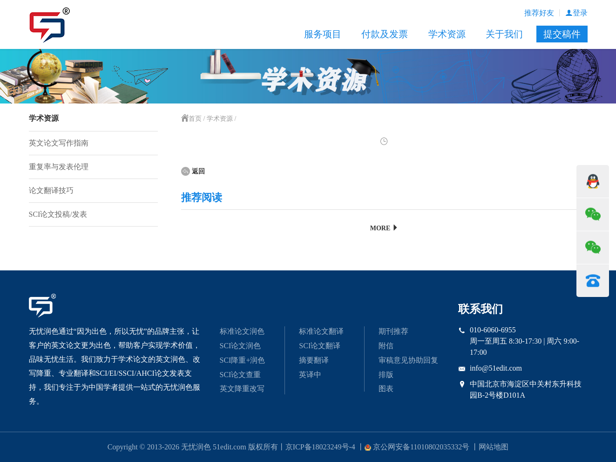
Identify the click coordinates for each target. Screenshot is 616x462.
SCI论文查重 (240, 375)
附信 (386, 346)
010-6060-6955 (493, 330)
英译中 (310, 375)
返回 (193, 171)
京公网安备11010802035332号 (417, 447)
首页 (191, 118)
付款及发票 (384, 34)
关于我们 (504, 34)
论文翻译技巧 (51, 190)
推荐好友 (539, 13)
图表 (386, 389)
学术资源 (447, 34)
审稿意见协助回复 (408, 360)
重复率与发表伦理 (58, 167)
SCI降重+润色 (242, 360)
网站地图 (493, 447)
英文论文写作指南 (58, 143)
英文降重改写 (242, 389)
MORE (384, 228)
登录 (576, 13)
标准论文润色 (242, 331)
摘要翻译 (314, 360)
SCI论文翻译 (319, 346)
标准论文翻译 (321, 331)
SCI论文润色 (240, 346)
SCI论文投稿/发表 (58, 214)
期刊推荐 (393, 331)
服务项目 (322, 34)
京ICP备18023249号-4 (320, 447)
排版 (386, 375)
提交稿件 (562, 34)
